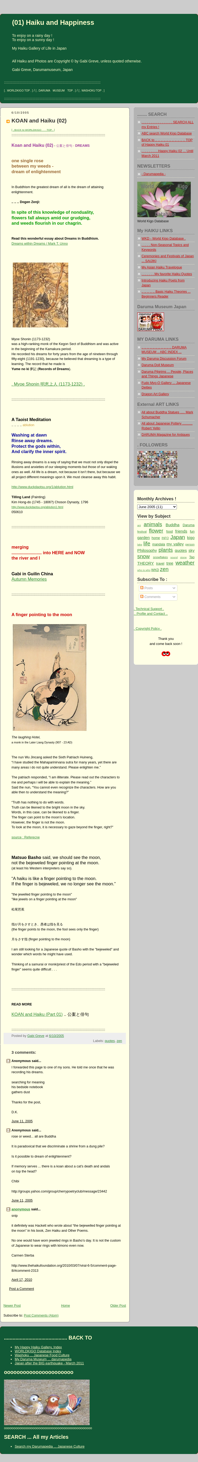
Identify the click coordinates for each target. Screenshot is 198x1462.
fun (192, 531)
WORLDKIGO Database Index (38, 1351)
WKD (155, 570)
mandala (158, 544)
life (146, 543)
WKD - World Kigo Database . (164, 238)
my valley (175, 544)
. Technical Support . (149, 609)
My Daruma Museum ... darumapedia (43, 1359)
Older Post (118, 1306)
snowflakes (160, 557)
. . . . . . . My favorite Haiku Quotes (167, 274)
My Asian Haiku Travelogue (162, 267)
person (190, 544)
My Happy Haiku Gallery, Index (38, 1347)
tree (169, 563)
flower (156, 531)
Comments (150, 597)
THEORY (145, 563)
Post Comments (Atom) (41, 1315)
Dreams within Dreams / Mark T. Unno (40, 243)
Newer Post (12, 1306)
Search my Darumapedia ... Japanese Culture (50, 1446)
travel (160, 563)
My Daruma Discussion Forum (164, 358)
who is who (143, 570)
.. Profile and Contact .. (151, 614)
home (156, 538)
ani (139, 525)
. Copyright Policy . (148, 629)
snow (143, 556)
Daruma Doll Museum (158, 365)
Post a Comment (21, 1289)
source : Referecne (26, 837)
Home (65, 1306)
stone (183, 557)
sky (192, 550)
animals (153, 524)
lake (139, 544)
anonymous (21, 1209)
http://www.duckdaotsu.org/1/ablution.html (42, 487)
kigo (191, 537)
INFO (165, 538)
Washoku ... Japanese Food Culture (42, 1355)
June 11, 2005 (22, 1121)
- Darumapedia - (154, 174)
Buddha (173, 524)
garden (143, 537)
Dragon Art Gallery (155, 394)
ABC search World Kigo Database (167, 133)
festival (142, 531)
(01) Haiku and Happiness (53, 22)
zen (119, 1041)
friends (181, 531)
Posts (146, 588)
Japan (177, 537)
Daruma (189, 525)
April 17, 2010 (22, 1280)
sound (174, 557)
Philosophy (147, 550)
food (169, 531)
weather (185, 563)
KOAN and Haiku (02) (39, 120)
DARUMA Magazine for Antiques (166, 435)
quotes (110, 1041)
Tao (192, 557)
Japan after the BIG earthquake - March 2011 (49, 1363)
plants (165, 550)
